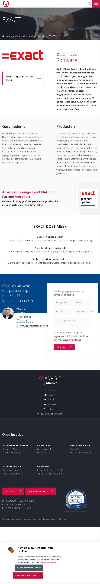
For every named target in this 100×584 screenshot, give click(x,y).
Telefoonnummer (84, 311)
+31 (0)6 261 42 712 (26, 318)
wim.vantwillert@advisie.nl (34, 325)
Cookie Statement (49, 562)
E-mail (59, 311)
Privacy (46, 519)
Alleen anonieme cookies (29, 567)
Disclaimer (37, 519)
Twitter (52, 394)
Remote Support (38, 491)
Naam (79, 302)
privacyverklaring (72, 339)
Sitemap (62, 519)
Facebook (52, 390)
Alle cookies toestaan (25, 575)
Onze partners (38, 36)
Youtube (52, 399)
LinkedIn (52, 404)
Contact (10, 491)
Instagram (52, 409)
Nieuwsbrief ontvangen (52, 413)
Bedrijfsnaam (62, 302)
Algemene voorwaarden (12, 519)
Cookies (27, 519)
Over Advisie (21, 36)
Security (54, 519)
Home (9, 36)
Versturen (62, 347)
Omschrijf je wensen (66, 320)
